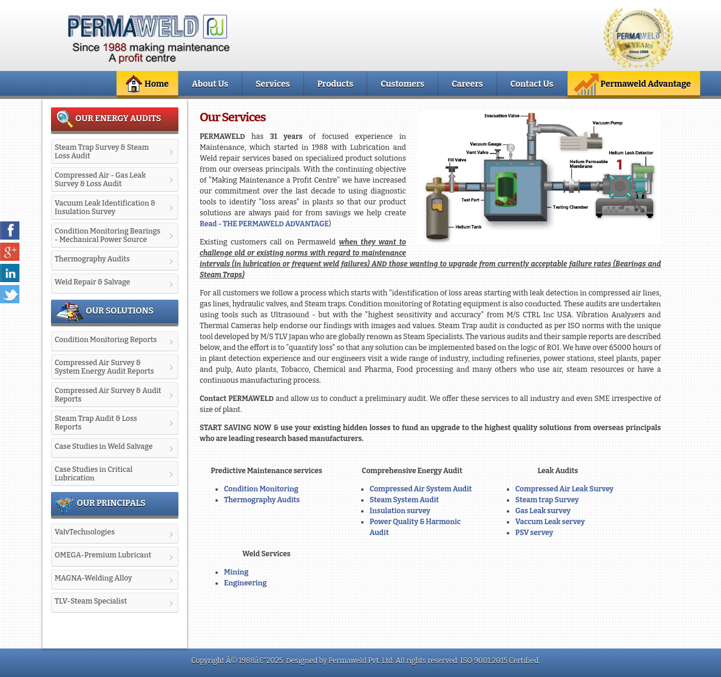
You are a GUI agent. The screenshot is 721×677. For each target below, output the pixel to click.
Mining (236, 572)
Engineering (245, 583)
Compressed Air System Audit (421, 489)
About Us (210, 84)
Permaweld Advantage (632, 84)
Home (146, 84)
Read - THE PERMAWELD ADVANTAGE (264, 224)
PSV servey (534, 532)
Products (335, 84)
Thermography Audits (262, 500)
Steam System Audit (404, 500)
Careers (467, 84)
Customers (402, 84)
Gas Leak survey (542, 511)
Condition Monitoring (261, 489)
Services (272, 84)
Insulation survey (400, 511)
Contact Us (531, 84)
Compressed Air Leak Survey (564, 489)
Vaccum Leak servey (550, 521)
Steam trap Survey (547, 500)
